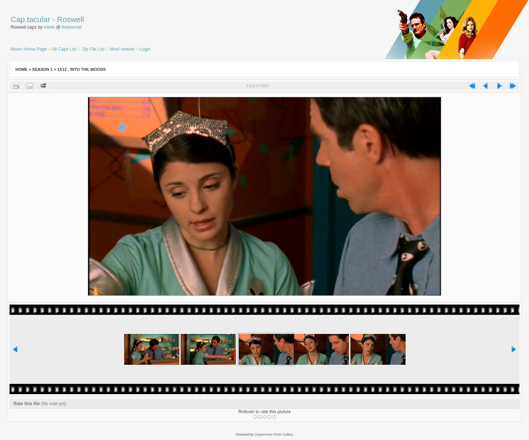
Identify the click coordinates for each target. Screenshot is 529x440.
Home (21, 69)
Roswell (70, 19)
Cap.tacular (30, 19)
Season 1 (42, 69)
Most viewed (122, 49)
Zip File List (93, 49)
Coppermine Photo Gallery (273, 434)
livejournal (72, 27)
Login (145, 49)
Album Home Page (28, 49)
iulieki (49, 27)
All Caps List (64, 49)
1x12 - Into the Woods (81, 69)
